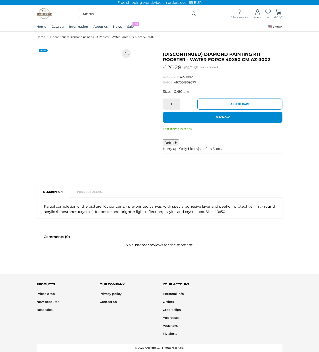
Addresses (171, 318)
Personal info (173, 294)
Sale (133, 25)
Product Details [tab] (90, 191)
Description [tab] (53, 191)
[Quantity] (171, 104)
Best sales (45, 310)
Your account (176, 284)
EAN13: (168, 82)
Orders (168, 302)
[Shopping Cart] (278, 13)
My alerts (170, 334)
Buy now (223, 117)
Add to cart (239, 104)
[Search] (193, 13)
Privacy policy (111, 294)
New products (48, 302)
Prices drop (46, 294)
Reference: (171, 77)
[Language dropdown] (275, 26)
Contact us (108, 302)
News (117, 27)
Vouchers (170, 326)
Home (41, 27)
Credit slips (172, 310)
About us (100, 27)
